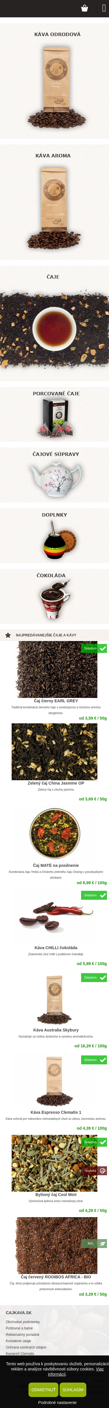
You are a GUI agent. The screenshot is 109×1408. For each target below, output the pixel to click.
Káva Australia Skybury (56, 1030)
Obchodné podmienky (23, 1322)
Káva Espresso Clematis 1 (56, 1112)
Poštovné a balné (19, 1328)
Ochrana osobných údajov (26, 1347)
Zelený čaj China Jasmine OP (56, 783)
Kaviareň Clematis (20, 1354)
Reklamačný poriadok (22, 1335)
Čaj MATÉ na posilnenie (56, 865)
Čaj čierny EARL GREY (56, 701)
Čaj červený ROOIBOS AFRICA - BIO (56, 1277)
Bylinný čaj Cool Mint (56, 1194)
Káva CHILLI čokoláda (56, 947)
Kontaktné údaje (18, 1341)
